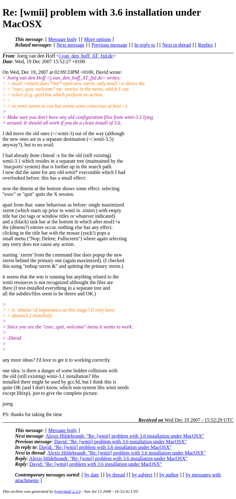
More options (97, 39)
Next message (70, 45)
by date (91, 474)
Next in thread (176, 45)
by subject (142, 474)
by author (168, 474)
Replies (205, 45)
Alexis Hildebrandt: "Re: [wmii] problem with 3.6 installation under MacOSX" (125, 436)
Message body (62, 39)
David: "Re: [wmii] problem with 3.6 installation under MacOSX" (120, 441)
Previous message (109, 45)
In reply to (144, 45)
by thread (115, 474)
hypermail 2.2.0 (67, 491)
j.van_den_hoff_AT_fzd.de (86, 56)
